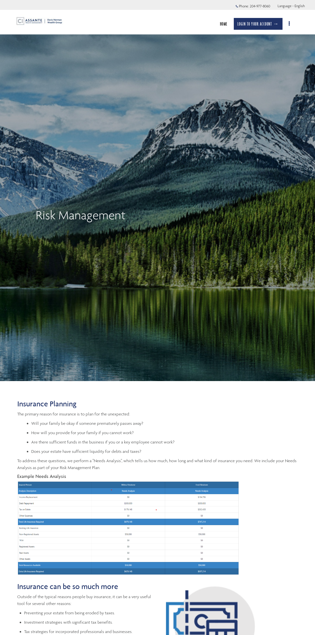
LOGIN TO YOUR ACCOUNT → (261, 24)
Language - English (291, 6)
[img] (157, 190)
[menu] (292, 24)
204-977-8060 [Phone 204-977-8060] (260, 6)
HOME (226, 24)
